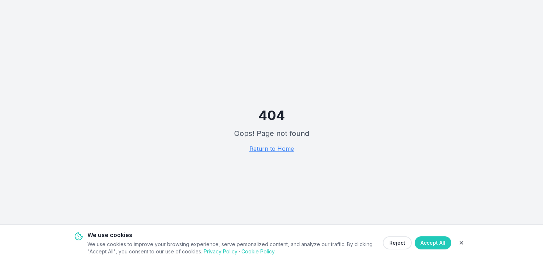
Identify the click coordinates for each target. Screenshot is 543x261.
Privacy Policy (220, 251)
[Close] (461, 243)
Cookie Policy (258, 251)
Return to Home (271, 148)
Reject (397, 243)
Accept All (432, 243)
